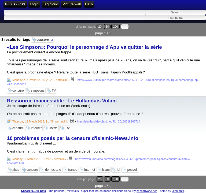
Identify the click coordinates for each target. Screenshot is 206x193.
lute (67, 128)
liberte (53, 128)
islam (106, 170)
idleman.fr (178, 190)
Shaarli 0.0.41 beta (33, 190)
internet (36, 128)
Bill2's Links (15, 4)
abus (15, 170)
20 (99, 26)
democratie (53, 170)
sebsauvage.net (147, 190)
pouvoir (132, 170)
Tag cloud (50, 4)
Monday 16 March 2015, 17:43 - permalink (39, 159)
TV (54, 90)
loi (118, 170)
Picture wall (71, 4)
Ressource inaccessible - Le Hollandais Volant (62, 100)
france (72, 170)
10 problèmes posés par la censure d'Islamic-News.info (72, 138)
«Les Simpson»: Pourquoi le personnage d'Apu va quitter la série (84, 47)
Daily (89, 4)
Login (34, 4)
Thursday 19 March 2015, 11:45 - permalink (40, 121)
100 (115, 26)
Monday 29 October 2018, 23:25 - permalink (40, 79)
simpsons (38, 90)
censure (44, 40)
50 (107, 26)
